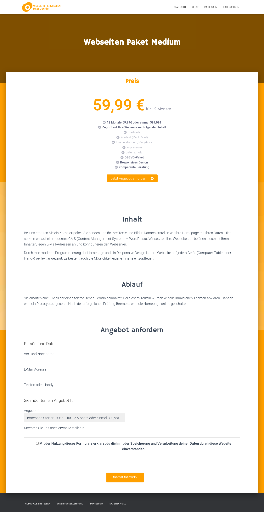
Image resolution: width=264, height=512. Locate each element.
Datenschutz (231, 7)
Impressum (210, 7)
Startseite (180, 7)
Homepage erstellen (37, 503)
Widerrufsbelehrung (70, 503)
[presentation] (132, 463)
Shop (195, 7)
